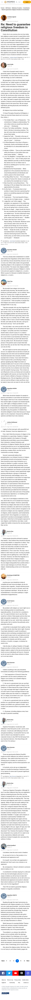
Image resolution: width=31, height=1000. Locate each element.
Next (28, 961)
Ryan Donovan (11, 662)
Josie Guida (10, 64)
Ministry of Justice (17, 8)
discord (22, 973)
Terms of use (10, 980)
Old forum (8, 8)
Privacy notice (17, 980)
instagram (28, 973)
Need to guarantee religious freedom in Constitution (15, 9)
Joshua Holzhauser (12, 422)
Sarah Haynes (10, 601)
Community (12, 982)
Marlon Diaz (10, 531)
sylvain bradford (11, 845)
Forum (2, 8)
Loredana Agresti (11, 16)
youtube (16, 973)
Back (3, 961)
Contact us (26, 982)
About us (4, 980)
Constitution (26, 8)
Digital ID (4, 982)
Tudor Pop (9, 281)
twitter (10, 973)
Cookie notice (25, 980)
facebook (4, 973)
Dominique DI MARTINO (13, 575)
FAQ (19, 982)
